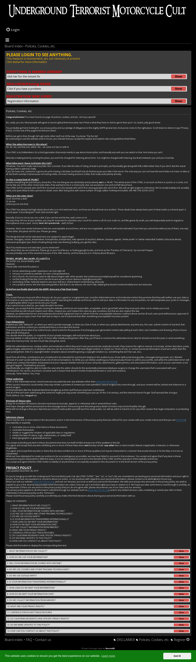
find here (180, 420)
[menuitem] (28, 640)
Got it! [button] (177, 656)
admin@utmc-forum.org (159, 479)
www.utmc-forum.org (106, 381)
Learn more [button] (108, 655)
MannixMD (110, 648)
